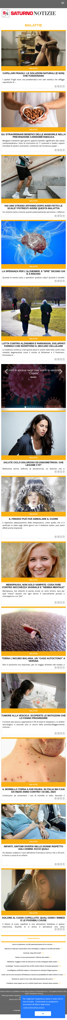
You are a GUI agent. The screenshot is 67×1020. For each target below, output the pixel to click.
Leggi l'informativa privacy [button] (34, 1008)
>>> (54, 944)
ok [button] (43, 1014)
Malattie (33, 68)
